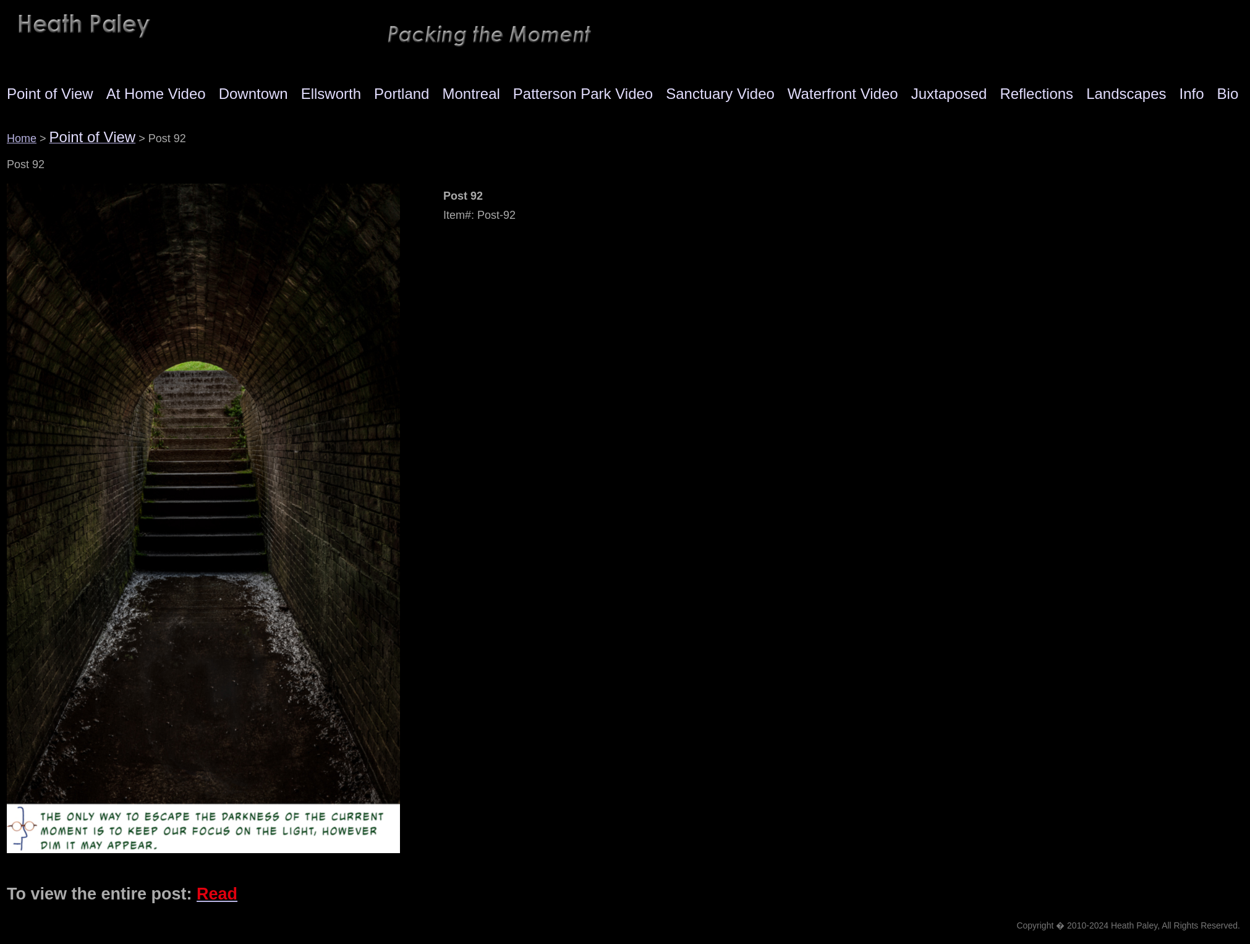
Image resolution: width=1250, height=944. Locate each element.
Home (21, 138)
